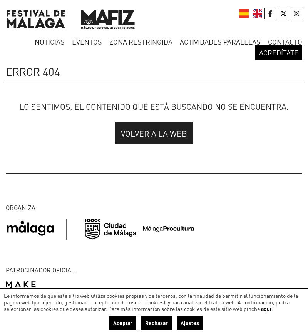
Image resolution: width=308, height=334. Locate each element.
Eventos (87, 41)
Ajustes (190, 322)
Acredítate (278, 52)
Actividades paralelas (220, 41)
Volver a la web (154, 133)
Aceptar (122, 322)
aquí (266, 308)
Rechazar (156, 322)
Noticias (50, 41)
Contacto (285, 41)
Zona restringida (140, 41)
